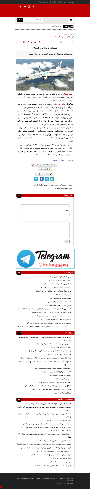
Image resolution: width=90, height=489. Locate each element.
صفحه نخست (70, 42)
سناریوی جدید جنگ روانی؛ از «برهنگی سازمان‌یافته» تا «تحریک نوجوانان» (49, 323)
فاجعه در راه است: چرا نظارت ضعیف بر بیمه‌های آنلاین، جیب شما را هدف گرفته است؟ (44, 309)
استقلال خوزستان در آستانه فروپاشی (60, 375)
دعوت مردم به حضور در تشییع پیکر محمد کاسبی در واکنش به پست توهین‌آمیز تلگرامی (44, 409)
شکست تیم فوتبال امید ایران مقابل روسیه (58, 302)
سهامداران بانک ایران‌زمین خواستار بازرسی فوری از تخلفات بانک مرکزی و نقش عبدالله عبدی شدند (45, 339)
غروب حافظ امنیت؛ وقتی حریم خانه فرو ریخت (54, 451)
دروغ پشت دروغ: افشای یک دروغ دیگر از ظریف (53, 465)
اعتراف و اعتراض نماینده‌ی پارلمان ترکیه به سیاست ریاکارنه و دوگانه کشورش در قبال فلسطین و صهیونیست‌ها (45, 429)
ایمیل (67, 210)
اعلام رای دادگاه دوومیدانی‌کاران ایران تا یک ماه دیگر (55, 382)
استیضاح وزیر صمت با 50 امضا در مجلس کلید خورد (55, 319)
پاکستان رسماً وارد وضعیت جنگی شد (59, 280)
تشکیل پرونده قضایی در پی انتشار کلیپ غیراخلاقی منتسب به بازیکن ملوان (48, 386)
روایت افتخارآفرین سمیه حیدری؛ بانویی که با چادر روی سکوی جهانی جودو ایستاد (44, 435)
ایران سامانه (59, 483)
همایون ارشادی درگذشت (63, 379)
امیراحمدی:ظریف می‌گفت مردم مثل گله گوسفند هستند (51, 455)
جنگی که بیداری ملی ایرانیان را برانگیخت (59, 354)
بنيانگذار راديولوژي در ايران (63, 393)
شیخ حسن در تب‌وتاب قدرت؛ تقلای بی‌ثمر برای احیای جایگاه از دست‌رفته (46, 448)
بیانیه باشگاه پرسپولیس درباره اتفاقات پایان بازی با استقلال (53, 291)
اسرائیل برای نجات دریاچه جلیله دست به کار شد (56, 284)
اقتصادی (62, 42)
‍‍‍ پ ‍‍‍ (33, 42)
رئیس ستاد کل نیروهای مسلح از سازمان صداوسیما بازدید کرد (52, 368)
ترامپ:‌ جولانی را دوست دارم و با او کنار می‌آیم (53, 441)
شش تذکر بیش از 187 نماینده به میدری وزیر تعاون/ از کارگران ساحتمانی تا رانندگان (45, 358)
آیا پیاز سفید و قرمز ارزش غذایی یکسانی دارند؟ (57, 372)
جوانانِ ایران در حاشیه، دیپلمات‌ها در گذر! (58, 305)
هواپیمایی (61, 160)
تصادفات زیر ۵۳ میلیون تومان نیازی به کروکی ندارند (55, 287)
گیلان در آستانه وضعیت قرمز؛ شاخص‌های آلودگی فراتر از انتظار (51, 389)
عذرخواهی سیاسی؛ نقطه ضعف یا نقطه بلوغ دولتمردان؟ (54, 344)
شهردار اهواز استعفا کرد (63, 295)
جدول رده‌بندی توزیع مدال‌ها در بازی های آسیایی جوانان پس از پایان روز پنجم (44, 444)
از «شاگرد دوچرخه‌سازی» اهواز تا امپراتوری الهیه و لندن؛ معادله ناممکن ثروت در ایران (44, 415)
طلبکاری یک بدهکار (62, 458)
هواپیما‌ (55, 160)
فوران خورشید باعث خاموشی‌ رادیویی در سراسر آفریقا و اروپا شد (51, 312)
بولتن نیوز (61, 104)
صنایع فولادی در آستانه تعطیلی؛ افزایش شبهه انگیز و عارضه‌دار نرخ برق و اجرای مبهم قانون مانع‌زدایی (45, 363)
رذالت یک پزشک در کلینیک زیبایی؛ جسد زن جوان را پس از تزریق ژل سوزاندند (47, 351)
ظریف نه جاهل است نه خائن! (59, 420)
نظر (68, 219)
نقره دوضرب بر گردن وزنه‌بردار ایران (60, 298)
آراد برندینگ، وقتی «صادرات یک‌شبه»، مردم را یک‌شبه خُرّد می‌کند (48, 404)
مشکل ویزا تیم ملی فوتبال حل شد (60, 347)
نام (68, 202)
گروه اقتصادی (67, 94)
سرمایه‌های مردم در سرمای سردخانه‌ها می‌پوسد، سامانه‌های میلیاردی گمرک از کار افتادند (44, 326)
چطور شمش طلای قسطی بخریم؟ (60, 277)
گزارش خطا (45, 169)
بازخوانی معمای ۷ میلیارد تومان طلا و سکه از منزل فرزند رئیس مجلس (47, 424)
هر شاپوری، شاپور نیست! (60, 462)
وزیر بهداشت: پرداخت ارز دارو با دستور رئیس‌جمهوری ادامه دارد (51, 316)
